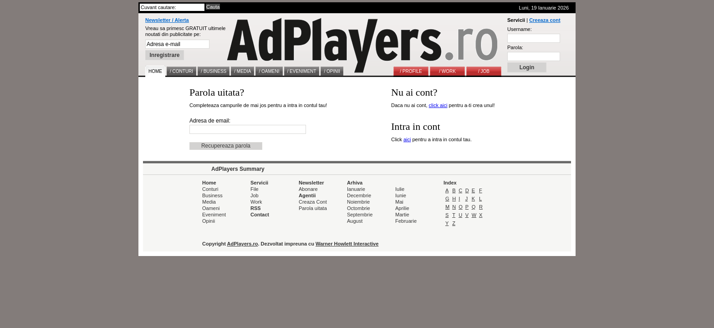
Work (256, 202)
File (254, 189)
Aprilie (402, 208)
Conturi (210, 189)
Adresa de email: (209, 121)
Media (209, 202)
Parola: (515, 47)
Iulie (399, 189)
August (354, 221)
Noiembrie (358, 202)
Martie (402, 214)
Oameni (211, 208)
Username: (519, 29)
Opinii (208, 221)
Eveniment (214, 214)
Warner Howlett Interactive (347, 243)
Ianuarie (356, 189)
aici (407, 139)
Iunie (400, 195)
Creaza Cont (313, 202)
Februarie (406, 221)
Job (254, 195)
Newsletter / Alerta (167, 20)
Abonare (308, 189)
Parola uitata (313, 208)
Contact (259, 214)
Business (212, 195)
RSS (255, 208)
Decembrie (359, 195)
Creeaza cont (544, 20)
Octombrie (358, 208)
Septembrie (359, 214)
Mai (399, 202)
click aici (438, 105)
